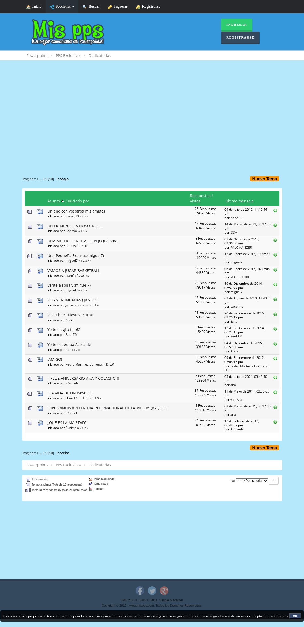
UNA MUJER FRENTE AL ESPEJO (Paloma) (82, 240)
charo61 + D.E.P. (77, 398)
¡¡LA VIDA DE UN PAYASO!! (70, 392)
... (41, 179)
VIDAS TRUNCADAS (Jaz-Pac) (72, 299)
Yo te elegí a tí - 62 (63, 329)
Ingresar (118, 7)
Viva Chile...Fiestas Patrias (70, 314)
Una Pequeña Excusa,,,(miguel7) (75, 255)
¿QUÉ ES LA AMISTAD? (67, 422)
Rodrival (72, 231)
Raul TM (72, 334)
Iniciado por (78, 200)
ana (233, 385)
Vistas (195, 200)
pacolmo (236, 306)
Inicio (34, 7)
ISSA (233, 232)
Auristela (72, 427)
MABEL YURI (239, 277)
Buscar (91, 7)
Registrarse (148, 7)
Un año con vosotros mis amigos (76, 211)
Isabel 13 (72, 216)
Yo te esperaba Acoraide (69, 344)
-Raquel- (72, 383)
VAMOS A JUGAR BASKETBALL (73, 270)
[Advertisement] (152, 108)
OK (295, 616)
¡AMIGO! (54, 359)
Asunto (55, 200)
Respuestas (200, 195)
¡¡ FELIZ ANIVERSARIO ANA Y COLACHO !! (83, 378)
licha (233, 321)
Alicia (70, 320)
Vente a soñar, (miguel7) (69, 285)
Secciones (62, 7)
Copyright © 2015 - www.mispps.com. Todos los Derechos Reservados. (152, 605)
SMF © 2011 (148, 600)
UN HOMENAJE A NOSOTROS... (75, 225)
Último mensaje (240, 200)
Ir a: (232, 480)
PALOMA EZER (76, 246)
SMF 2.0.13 (129, 600)
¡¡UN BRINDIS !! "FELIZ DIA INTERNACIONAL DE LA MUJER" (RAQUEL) (107, 407)
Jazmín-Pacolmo (77, 275)
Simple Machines (171, 600)
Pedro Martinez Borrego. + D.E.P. (90, 364)
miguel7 (72, 260)
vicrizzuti (236, 399)
